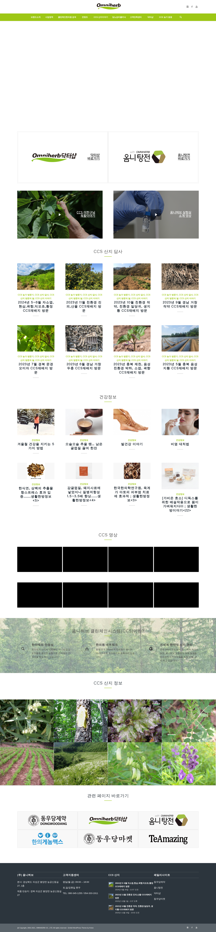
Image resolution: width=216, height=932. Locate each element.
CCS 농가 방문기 (26, 294)
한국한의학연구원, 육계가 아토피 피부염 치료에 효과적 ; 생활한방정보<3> (132, 494)
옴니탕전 (158, 887)
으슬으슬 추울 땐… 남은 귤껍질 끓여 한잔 (84, 446)
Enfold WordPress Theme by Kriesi (80, 928)
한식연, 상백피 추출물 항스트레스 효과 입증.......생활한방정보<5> (36, 494)
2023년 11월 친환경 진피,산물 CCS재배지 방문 (84, 306)
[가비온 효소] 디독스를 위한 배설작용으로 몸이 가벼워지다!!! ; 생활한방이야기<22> (180, 504)
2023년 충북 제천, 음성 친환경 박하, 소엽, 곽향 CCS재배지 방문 (132, 368)
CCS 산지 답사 (42, 294)
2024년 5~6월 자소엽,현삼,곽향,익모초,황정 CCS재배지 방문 (36, 306)
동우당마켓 (159, 899)
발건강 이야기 (132, 444)
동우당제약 (159, 882)
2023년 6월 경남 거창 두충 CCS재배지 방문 (84, 366)
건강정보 (36, 440)
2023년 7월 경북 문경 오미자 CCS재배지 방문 (36, 368)
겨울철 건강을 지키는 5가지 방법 (35, 446)
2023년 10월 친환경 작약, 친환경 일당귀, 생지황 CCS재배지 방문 (132, 306)
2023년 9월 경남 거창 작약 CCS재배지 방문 (180, 304)
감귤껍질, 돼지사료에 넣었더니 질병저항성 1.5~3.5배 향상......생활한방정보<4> (84, 494)
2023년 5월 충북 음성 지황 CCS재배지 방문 (180, 366)
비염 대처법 (180, 444)
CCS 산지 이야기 (43, 298)
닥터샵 (157, 893)
